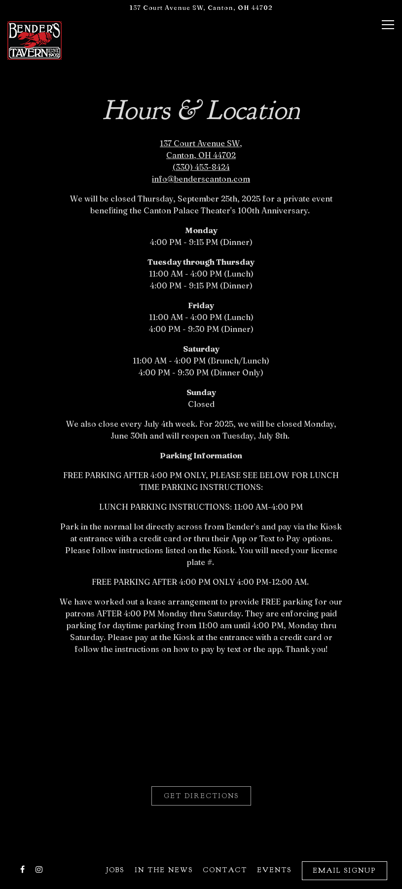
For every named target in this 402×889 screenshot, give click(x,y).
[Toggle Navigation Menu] (388, 24)
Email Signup (344, 870)
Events (274, 869)
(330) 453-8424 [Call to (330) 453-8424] (201, 167)
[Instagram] (39, 869)
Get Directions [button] (201, 795)
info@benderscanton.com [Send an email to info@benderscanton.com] (201, 179)
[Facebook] (22, 869)
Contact (225, 869)
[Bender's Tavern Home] (34, 39)
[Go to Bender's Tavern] (201, 7)
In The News (164, 869)
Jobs (115, 869)
